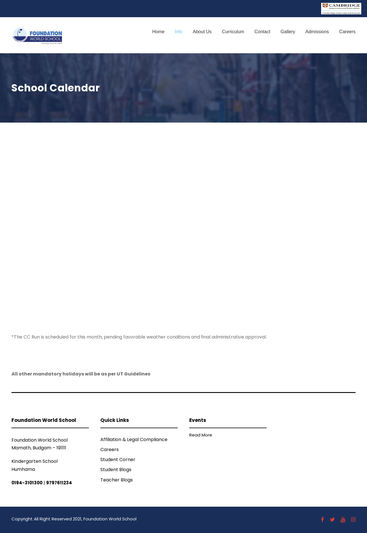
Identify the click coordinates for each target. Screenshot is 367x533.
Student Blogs (115, 469)
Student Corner (117, 459)
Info (179, 31)
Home (158, 31)
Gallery (288, 31)
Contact (262, 31)
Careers (347, 31)
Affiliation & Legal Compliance (133, 439)
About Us (202, 31)
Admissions (317, 31)
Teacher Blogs (116, 480)
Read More (200, 435)
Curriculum (233, 31)
